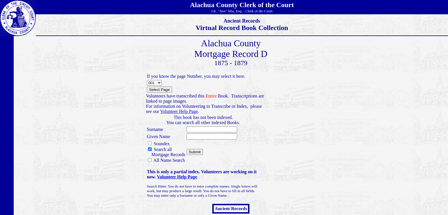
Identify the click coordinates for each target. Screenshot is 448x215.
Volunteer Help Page (179, 111)
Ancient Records (231, 208)
